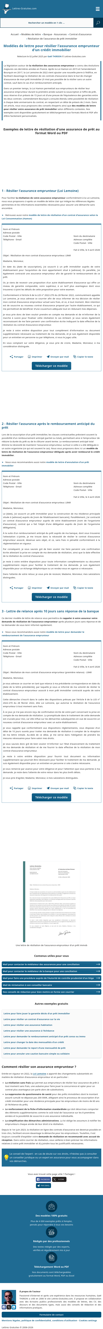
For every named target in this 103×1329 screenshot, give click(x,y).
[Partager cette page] (16, 356)
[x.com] (9, 1307)
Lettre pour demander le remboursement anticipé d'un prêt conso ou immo (45, 1036)
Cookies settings (88, 1320)
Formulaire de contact (51, 1314)
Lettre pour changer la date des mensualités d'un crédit (34, 1042)
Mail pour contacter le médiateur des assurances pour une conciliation (41, 964)
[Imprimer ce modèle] (35, 356)
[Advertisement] (51, 162)
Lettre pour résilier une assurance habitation (28, 1024)
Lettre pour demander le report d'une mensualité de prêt (34, 1047)
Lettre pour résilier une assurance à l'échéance (29, 1030)
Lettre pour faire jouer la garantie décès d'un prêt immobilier (37, 1013)
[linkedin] (13, 1307)
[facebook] (4, 1307)
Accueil (15, 34)
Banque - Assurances (55, 34)
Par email (43, 1185)
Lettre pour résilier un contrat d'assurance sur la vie (32, 1019)
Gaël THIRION (55, 56)
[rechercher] (98, 22)
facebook (43, 1179)
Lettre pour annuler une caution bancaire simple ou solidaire (37, 1053)
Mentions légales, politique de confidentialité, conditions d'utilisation (40, 1320)
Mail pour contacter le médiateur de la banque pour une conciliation (40, 971)
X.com (59, 1179)
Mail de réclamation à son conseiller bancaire (27, 985)
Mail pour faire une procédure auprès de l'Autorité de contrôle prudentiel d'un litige (48, 978)
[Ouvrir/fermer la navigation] (98, 9)
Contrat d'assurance (80, 34)
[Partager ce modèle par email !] (58, 356)
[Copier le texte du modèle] (83, 356)
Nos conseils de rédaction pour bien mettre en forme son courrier (38, 991)
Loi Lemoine (39, 1073)
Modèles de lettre (31, 34)
